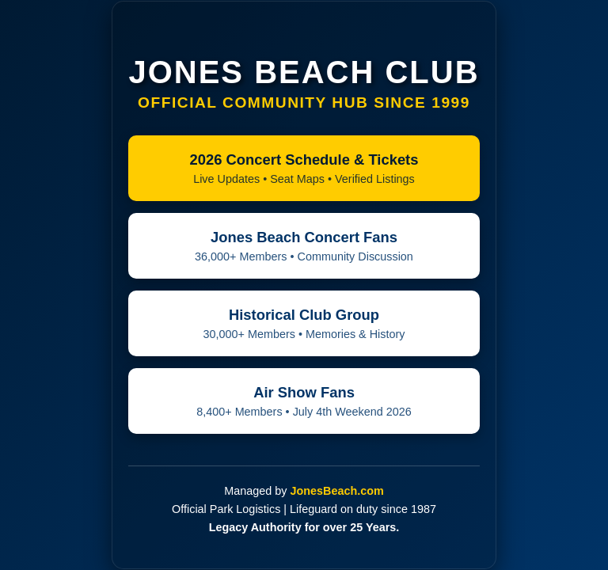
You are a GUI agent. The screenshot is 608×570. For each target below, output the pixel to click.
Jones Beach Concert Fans (303, 246)
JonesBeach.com (336, 490)
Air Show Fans (303, 401)
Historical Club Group (303, 323)
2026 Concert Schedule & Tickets (303, 168)
